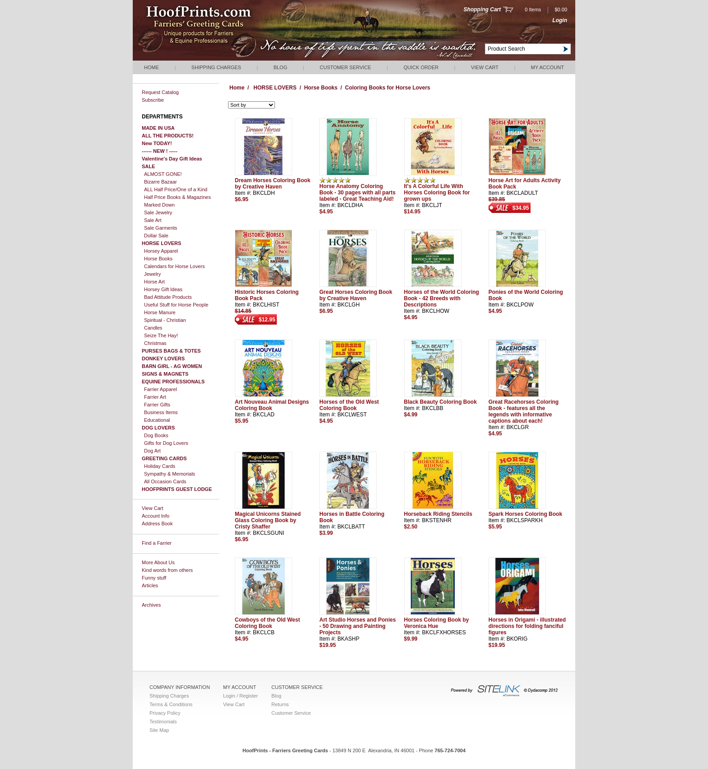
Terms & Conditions (170, 704)
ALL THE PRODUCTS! (168, 135)
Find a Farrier (157, 543)
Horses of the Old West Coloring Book (349, 405)
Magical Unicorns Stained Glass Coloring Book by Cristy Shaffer (268, 520)
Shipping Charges (216, 67)
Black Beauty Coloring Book (440, 402)
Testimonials (163, 721)
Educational (157, 420)
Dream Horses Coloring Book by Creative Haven (272, 183)
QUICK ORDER (421, 67)
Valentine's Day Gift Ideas (172, 158)
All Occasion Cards (165, 481)
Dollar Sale (156, 235)
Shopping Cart (482, 9)
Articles (150, 585)
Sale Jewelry (158, 212)
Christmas (155, 343)
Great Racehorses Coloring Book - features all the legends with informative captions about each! (524, 411)
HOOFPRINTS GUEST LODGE (177, 489)
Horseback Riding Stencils (438, 514)
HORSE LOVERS (161, 243)
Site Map (159, 730)
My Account (547, 67)
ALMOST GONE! (163, 174)
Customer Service (345, 67)
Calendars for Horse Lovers (174, 266)
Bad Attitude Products (168, 297)
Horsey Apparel (161, 251)
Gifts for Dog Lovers (166, 443)
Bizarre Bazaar (160, 181)
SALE (148, 166)
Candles (153, 327)
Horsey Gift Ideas (163, 289)
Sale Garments (160, 228)
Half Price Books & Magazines (177, 197)
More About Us (158, 562)
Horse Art (154, 281)
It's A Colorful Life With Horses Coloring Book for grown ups (437, 192)
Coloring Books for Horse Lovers (387, 88)
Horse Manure (160, 312)
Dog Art (152, 450)
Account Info (155, 516)
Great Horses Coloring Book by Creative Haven (355, 295)
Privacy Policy (164, 713)
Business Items (161, 412)
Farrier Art (155, 397)
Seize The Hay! (161, 335)
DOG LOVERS (158, 427)
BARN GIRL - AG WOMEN (172, 366)
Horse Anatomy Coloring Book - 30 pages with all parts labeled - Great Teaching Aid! (357, 192)
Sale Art (153, 220)
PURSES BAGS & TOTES (171, 351)
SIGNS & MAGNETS (165, 374)
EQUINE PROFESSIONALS (173, 381)
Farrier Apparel (160, 389)
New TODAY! (157, 143)
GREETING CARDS (164, 458)
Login (559, 20)
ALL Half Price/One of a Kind (175, 189)
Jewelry (152, 274)
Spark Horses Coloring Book (525, 514)
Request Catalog (160, 92)
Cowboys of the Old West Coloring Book (267, 623)
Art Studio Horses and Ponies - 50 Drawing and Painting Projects (357, 626)
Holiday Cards (159, 466)
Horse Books (158, 258)
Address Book (157, 523)
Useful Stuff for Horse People (176, 304)
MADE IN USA (158, 128)
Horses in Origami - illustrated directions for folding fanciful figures (527, 626)
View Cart (484, 67)
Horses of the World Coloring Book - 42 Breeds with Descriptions (441, 298)
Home (151, 67)
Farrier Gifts (157, 404)
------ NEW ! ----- (159, 151)
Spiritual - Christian (165, 320)
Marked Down (159, 205)
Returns (280, 704)
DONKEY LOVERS (163, 358)
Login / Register (240, 695)
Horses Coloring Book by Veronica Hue (436, 623)
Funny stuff (154, 577)
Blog (281, 67)
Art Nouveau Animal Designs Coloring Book (272, 405)
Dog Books (156, 435)
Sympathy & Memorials (169, 473)
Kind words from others (167, 570)
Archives (151, 605)
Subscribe (153, 100)
